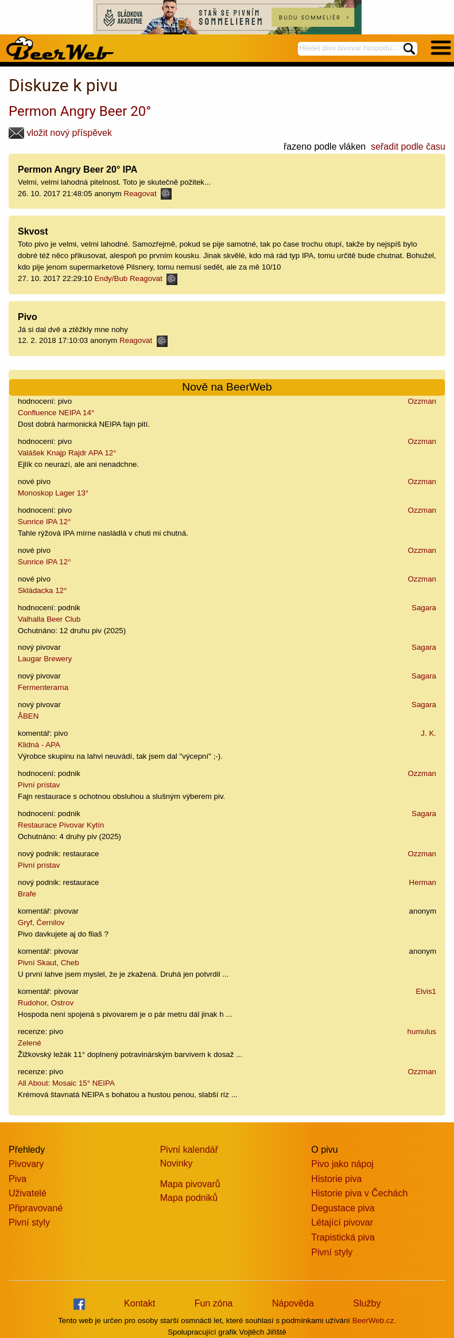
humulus (422, 1031)
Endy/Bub (110, 278)
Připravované (36, 1208)
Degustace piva (342, 1208)
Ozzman (422, 401)
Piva (17, 1179)
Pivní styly (29, 1222)
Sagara (424, 607)
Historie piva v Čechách (359, 1193)
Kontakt (139, 1303)
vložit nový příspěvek (60, 133)
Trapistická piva (343, 1237)
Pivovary (26, 1164)
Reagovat (148, 193)
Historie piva (336, 1179)
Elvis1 (426, 991)
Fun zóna (214, 1303)
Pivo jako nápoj (342, 1164)
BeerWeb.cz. (374, 1320)
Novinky (176, 1163)
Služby (367, 1303)
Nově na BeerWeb (226, 387)
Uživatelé (27, 1193)
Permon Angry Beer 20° (80, 111)
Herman (422, 882)
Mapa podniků (189, 1198)
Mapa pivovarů (190, 1184)
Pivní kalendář (189, 1149)
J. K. (428, 733)
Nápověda (293, 1303)
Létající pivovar (342, 1222)
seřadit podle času (408, 146)
